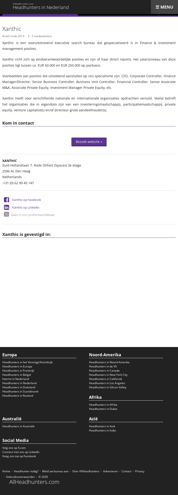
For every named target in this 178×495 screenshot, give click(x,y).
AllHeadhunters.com (34, 482)
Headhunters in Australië (18, 426)
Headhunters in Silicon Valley (107, 387)
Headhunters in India (102, 430)
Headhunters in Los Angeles (107, 383)
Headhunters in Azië (102, 426)
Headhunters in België (16, 375)
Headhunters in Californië (105, 379)
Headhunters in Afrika (103, 405)
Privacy (139, 471)
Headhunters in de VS (103, 366)
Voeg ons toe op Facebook (19, 456)
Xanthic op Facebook (26, 200)
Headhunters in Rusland (17, 396)
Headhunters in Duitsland (18, 387)
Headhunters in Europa (17, 366)
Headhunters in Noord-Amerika (109, 362)
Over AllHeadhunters (85, 471)
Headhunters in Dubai (103, 409)
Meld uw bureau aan (55, 471)
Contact (126, 471)
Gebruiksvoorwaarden (20, 477)
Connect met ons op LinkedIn (20, 452)
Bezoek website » (89, 141)
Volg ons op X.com (14, 448)
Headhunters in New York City (108, 375)
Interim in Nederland (15, 379)
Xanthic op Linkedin (25, 207)
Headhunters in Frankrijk (18, 371)
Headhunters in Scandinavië (20, 391)
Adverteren (110, 471)
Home (6, 471)
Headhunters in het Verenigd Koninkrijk (27, 362)
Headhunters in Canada (104, 371)
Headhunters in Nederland (19, 383)
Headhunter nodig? (26, 471)
